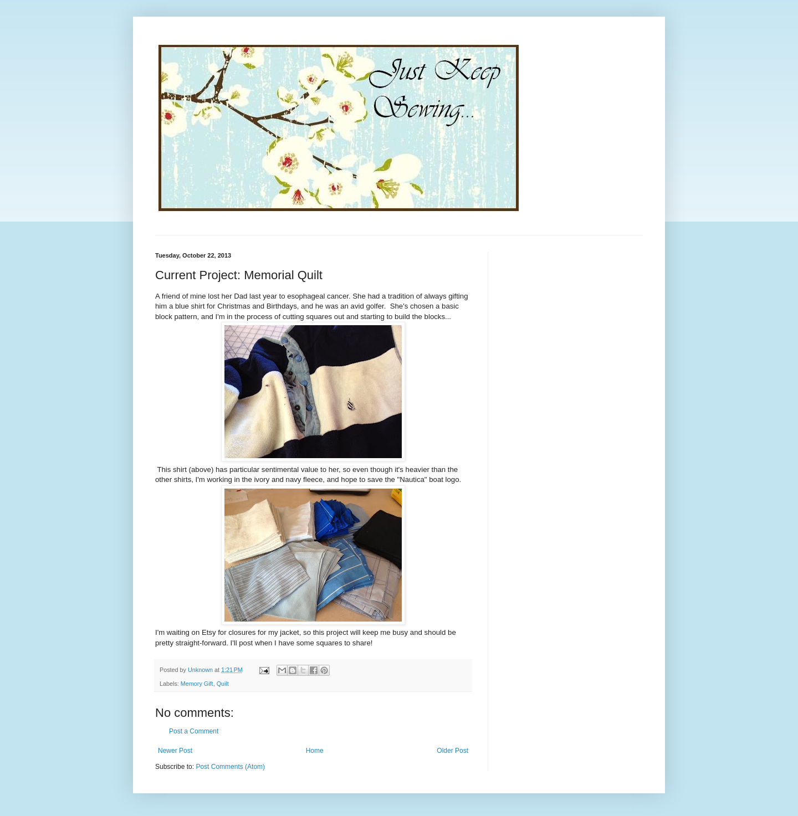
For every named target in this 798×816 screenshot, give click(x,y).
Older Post (452, 751)
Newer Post (175, 751)
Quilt (223, 683)
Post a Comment (193, 731)
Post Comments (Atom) (230, 767)
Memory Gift (197, 683)
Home (315, 751)
